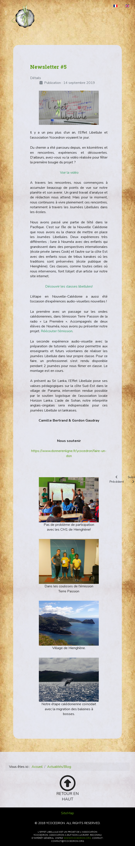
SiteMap (67, 813)
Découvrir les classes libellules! (69, 286)
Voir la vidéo (69, 172)
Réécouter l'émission (56, 331)
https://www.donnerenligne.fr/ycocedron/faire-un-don (68, 453)
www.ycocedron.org (77, 838)
